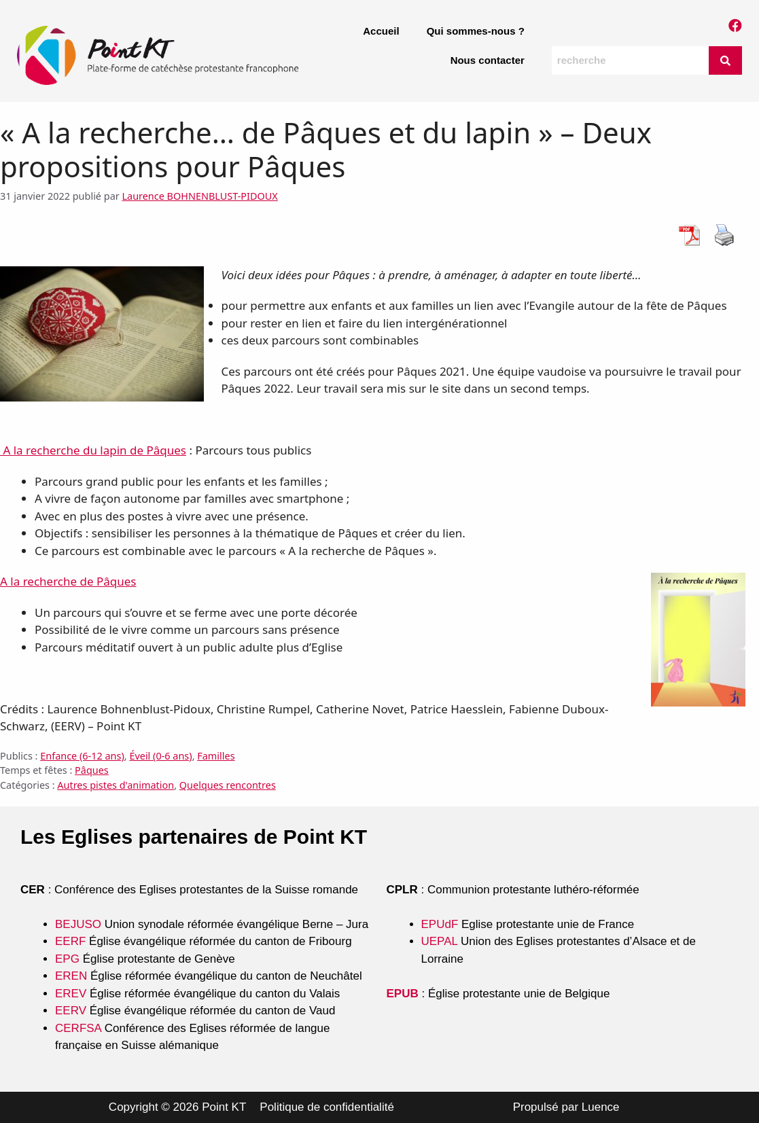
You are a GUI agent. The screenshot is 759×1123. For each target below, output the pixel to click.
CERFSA (78, 1028)
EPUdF (440, 924)
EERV (70, 1010)
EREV (70, 993)
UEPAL (439, 941)
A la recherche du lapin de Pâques (93, 450)
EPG (67, 958)
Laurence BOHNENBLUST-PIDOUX (199, 196)
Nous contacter (488, 60)
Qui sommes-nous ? (476, 31)
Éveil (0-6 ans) (160, 755)
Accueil (381, 31)
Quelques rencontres (227, 785)
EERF (70, 941)
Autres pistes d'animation (115, 785)
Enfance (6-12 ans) (82, 755)
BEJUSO (80, 924)
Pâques (92, 770)
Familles (215, 755)
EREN (71, 975)
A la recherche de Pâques (68, 581)
